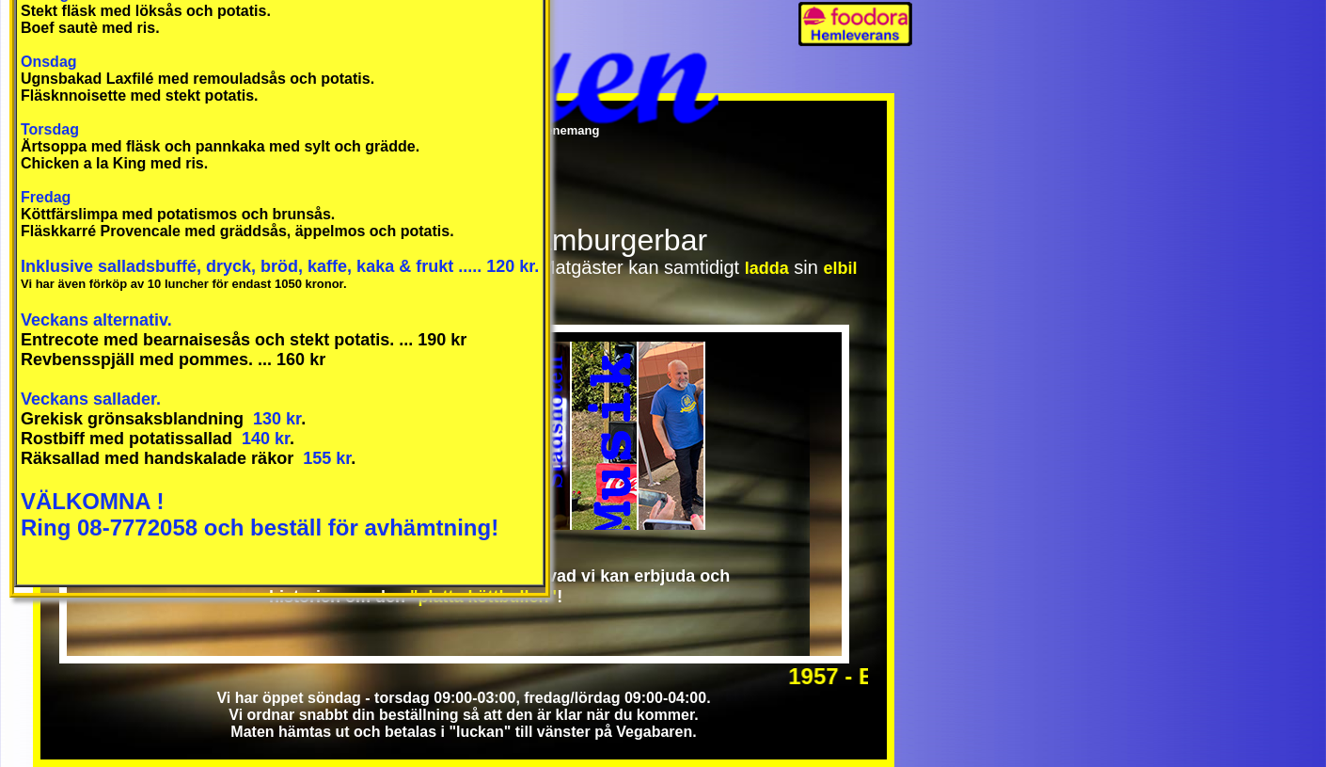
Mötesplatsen (672, 436)
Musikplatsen (605, 436)
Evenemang (564, 130)
